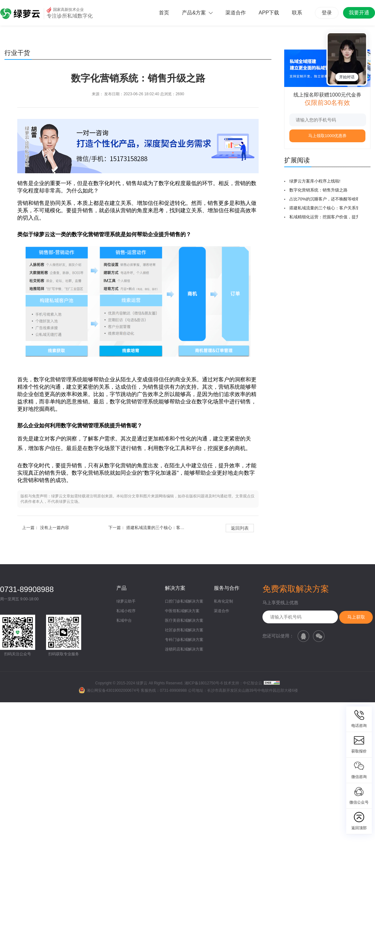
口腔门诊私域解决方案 (184, 601)
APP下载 (269, 12)
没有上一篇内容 (54, 527)
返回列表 (240, 528)
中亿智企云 (252, 683)
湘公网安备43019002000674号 (109, 690)
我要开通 (359, 12)
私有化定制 (223, 601)
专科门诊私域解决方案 (184, 639)
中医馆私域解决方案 (182, 611)
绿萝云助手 (126, 601)
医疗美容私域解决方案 (184, 620)
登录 (327, 12)
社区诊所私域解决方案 (184, 630)
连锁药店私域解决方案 (184, 649)
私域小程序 (126, 611)
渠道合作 (235, 12)
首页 (164, 12)
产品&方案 (197, 12)
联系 (297, 12)
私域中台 (124, 620)
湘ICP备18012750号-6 (203, 683)
